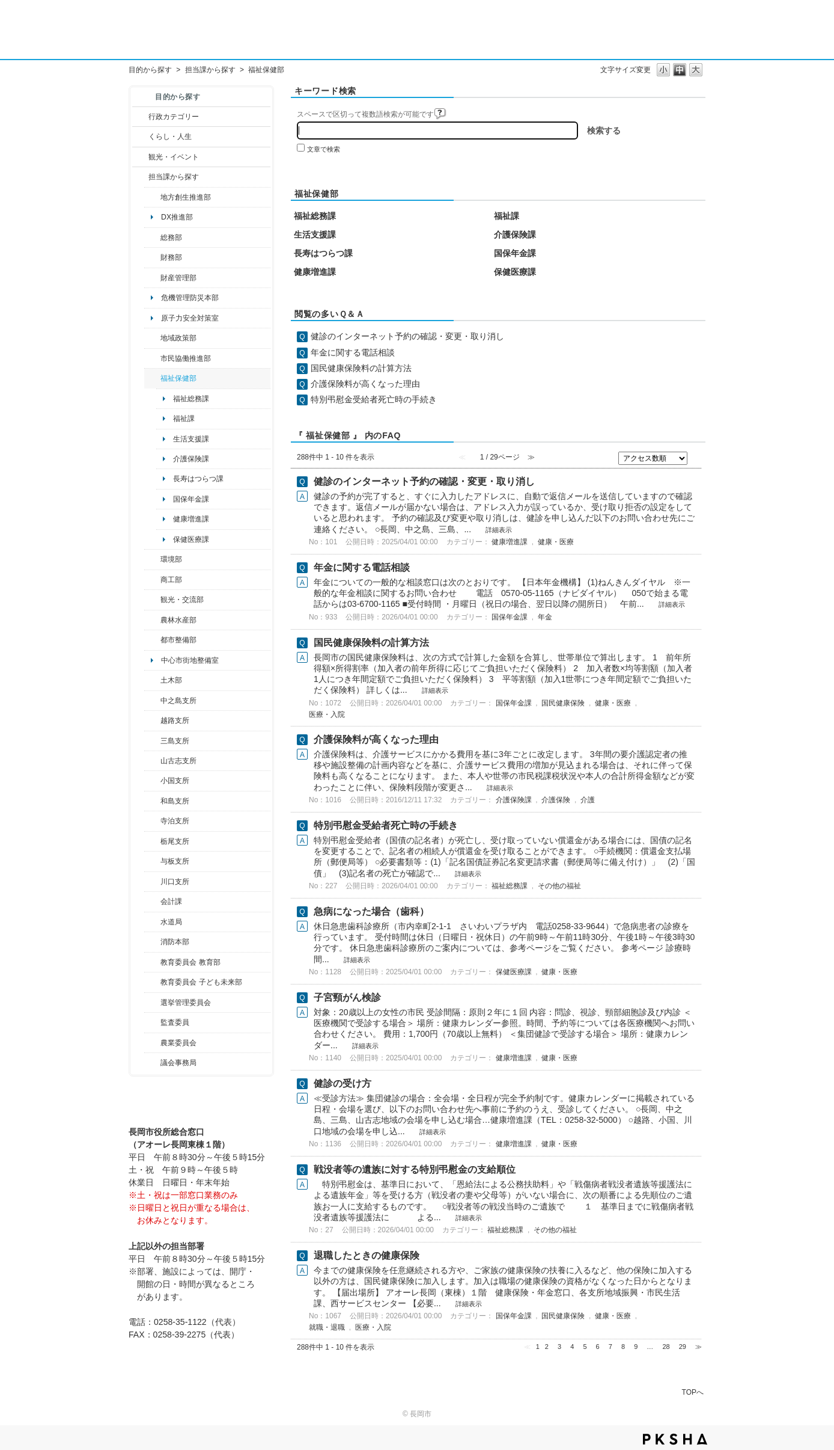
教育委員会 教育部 (190, 962)
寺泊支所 (174, 821)
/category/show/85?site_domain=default (152, 941)
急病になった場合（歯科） (371, 911)
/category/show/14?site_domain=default (152, 378)
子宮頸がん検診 (347, 997)
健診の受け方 (342, 1083)
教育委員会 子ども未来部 (201, 982)
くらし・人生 (170, 136)
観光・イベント (173, 157)
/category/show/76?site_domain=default (152, 620)
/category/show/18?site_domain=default (140, 157)
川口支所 (174, 881)
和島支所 (174, 801)
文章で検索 (323, 149)
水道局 (171, 922)
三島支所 (174, 741)
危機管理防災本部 (190, 297)
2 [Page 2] (547, 1346)
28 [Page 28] (665, 1346)
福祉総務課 (191, 399)
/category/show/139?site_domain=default (152, 801)
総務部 (171, 237)
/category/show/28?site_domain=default (152, 680)
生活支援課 (191, 439)
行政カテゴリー (173, 116)
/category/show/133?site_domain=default (152, 881)
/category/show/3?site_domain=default (140, 116)
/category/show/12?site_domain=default (140, 136)
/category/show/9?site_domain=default (140, 176)
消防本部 (174, 942)
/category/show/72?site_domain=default (152, 257)
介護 (587, 800)
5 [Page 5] (584, 1346)
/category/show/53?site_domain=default (152, 741)
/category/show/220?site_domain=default (152, 1022)
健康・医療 (556, 542)
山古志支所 (178, 761)
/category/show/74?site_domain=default (152, 780)
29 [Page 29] (682, 1346)
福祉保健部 (178, 378)
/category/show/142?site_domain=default (152, 720)
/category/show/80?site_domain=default (152, 841)
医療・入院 (327, 714)
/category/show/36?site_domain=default (152, 579)
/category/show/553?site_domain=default (152, 277)
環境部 (171, 559)
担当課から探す (210, 70)
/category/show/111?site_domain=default (152, 1002)
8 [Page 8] (623, 1346)
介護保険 (555, 800)
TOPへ (693, 1392)
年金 (545, 617)
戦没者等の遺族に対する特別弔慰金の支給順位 (415, 1169)
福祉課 (184, 418)
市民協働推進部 (185, 358)
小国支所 (174, 780)
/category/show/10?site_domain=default (152, 237)
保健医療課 (191, 539)
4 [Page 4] (572, 1346)
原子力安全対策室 (190, 318)
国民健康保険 (563, 703)
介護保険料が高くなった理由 (365, 384)
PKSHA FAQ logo (675, 1439)
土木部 (171, 680)
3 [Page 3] (559, 1346)
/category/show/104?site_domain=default (152, 338)
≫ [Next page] (698, 1346)
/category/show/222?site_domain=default (152, 1042)
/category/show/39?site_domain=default (152, 962)
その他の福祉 (559, 886)
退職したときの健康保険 (366, 1255)
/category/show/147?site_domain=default (152, 922)
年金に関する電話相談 (353, 352)
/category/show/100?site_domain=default (152, 197)
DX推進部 (177, 217)
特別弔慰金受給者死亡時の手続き (374, 399)
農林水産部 (178, 620)
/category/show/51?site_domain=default (152, 982)
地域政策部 (178, 338)
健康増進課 (191, 519)
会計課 (171, 901)
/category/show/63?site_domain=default (152, 821)
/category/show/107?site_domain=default (152, 700)
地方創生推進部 (185, 197)
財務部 (171, 257)
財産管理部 (178, 278)
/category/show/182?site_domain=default (152, 639)
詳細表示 (498, 529)
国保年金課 (191, 499)
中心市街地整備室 (190, 660)
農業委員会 (178, 1043)
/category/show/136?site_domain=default (152, 861)
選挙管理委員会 (185, 1002)
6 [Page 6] (598, 1346)
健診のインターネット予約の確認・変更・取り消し (407, 336)
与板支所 (174, 861)
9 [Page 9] (636, 1346)
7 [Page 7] (610, 1346)
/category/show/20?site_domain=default (152, 599)
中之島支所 (178, 700)
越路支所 (174, 720)
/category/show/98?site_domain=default (152, 760)
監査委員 (174, 1022)
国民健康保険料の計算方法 (361, 368)
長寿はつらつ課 (198, 479)
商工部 (171, 580)
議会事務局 (178, 1062)
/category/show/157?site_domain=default (152, 1062)
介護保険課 (191, 459)
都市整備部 (178, 640)
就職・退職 (327, 1327)
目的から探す (150, 70)
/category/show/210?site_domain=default (152, 901)
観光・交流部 (182, 599)
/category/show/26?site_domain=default (152, 358)
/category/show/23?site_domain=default (152, 559)
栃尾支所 (174, 841)
